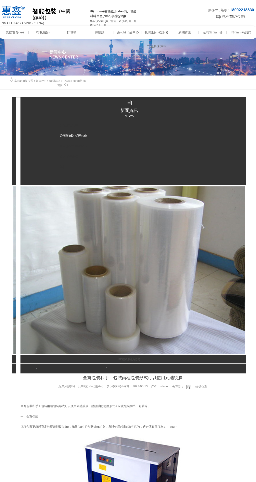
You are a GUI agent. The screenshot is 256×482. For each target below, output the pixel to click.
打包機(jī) (43, 32)
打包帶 (71, 32)
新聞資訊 (184, 32)
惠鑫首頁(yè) (15, 32)
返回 (62, 85)
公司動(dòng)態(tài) (75, 80)
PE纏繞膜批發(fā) (129, 359)
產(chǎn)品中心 (128, 32)
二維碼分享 (199, 386)
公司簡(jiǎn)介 (213, 32)
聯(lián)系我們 (241, 32)
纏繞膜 (99, 32)
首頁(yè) (41, 80)
